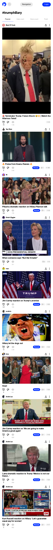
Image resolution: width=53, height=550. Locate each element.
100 (48, 168)
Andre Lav (9, 397)
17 (48, 525)
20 (48, 389)
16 (48, 122)
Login (46, 4)
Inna (7, 354)
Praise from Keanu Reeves (17, 164)
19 (48, 210)
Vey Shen (9, 129)
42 (48, 347)
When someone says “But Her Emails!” (20, 258)
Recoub (35, 168)
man (7, 268)
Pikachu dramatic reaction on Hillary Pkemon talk (24, 206)
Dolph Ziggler (10, 217)
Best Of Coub (10, 25)
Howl (4, 386)
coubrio (8, 311)
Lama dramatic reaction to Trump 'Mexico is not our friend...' (25, 474)
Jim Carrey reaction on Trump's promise (20, 300)
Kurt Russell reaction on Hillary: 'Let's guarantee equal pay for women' (24, 519)
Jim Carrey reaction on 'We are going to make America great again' (23, 429)
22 (48, 304)
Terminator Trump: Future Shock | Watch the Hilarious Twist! (26, 117)
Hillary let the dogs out (12, 343)
